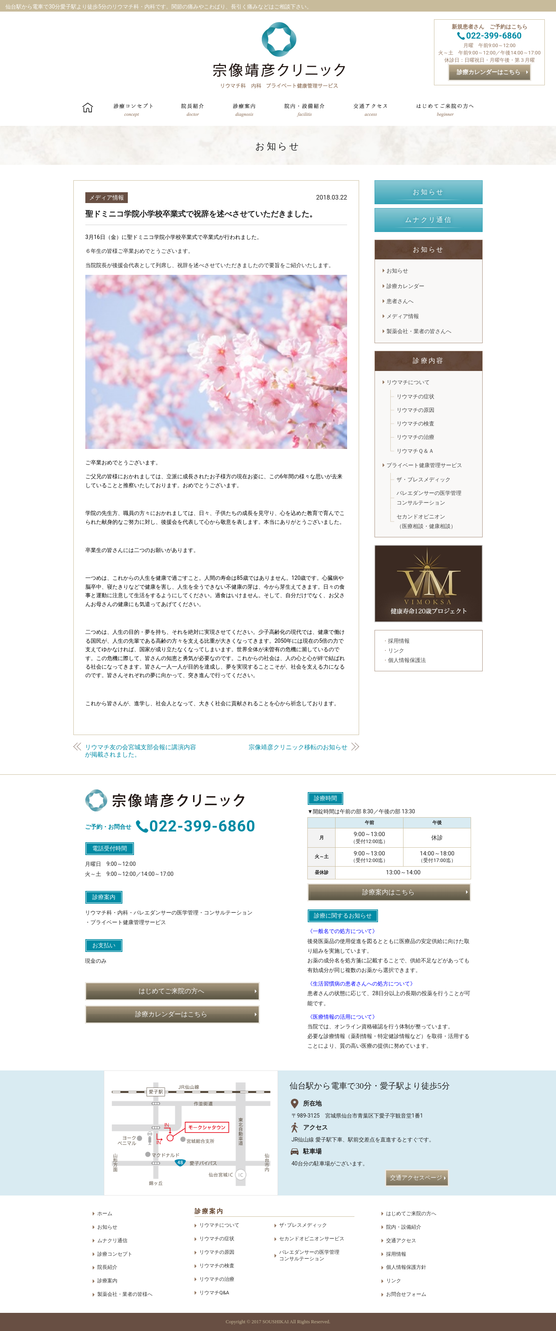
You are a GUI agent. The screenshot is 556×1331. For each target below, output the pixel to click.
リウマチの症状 (415, 396)
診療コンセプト (114, 1254)
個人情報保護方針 (406, 1267)
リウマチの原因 (415, 410)
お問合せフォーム (406, 1294)
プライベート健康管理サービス (427, 465)
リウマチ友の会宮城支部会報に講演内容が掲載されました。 (140, 750)
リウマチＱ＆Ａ (415, 451)
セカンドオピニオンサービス (311, 1238)
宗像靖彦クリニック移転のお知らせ (298, 747)
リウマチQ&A (214, 1292)
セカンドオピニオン (426, 522)
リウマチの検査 (415, 423)
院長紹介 (107, 1267)
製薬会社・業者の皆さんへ (418, 331)
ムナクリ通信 (112, 1240)
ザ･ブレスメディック (303, 1225)
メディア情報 (106, 197)
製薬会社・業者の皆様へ (125, 1294)
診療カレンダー (405, 286)
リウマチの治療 (415, 437)
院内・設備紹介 (403, 1227)
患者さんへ (400, 301)
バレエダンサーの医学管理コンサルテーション (429, 498)
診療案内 (107, 1281)
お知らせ (397, 271)
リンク (393, 1281)
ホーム (104, 1213)
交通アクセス (401, 1240)
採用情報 (396, 1254)
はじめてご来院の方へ (411, 1213)
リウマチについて (408, 382)
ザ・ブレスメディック (424, 479)
